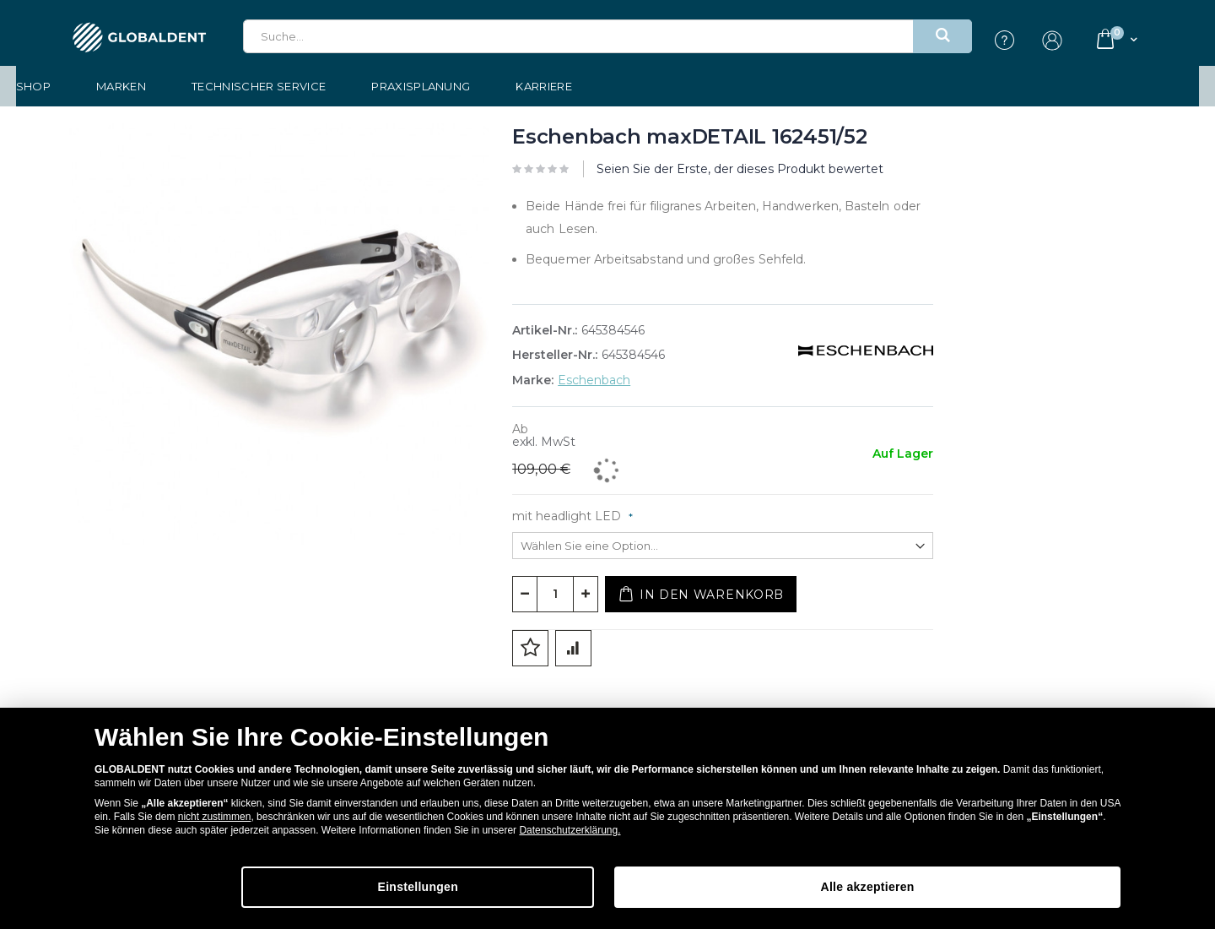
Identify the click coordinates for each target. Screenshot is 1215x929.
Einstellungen (545, 887)
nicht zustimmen (214, 817)
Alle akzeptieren (906, 887)
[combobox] (607, 36)
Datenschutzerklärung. (569, 831)
